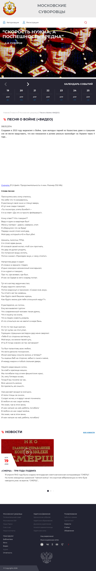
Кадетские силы (40, 531)
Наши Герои (7, 524)
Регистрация (32, 22)
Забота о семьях (70, 517)
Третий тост (69, 520)
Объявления (69, 531)
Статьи (67, 527)
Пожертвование (70, 514)
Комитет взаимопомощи (43, 527)
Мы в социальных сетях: (49, 540)
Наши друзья (8, 536)
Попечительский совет (12, 517)
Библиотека (8, 539)
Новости (67, 524)
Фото (5, 542)
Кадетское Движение (42, 514)
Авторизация (13, 22)
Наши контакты (9, 531)
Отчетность (7, 553)
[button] (48, 71)
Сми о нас (7, 527)
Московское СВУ (9, 520)
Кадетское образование (43, 520)
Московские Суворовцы (51, 8)
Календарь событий (78, 84)
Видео (5, 546)
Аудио (5, 549)
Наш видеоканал (47, 536)
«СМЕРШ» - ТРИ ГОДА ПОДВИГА (18, 471)
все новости (89, 432)
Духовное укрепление (42, 524)
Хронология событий (42, 517)
